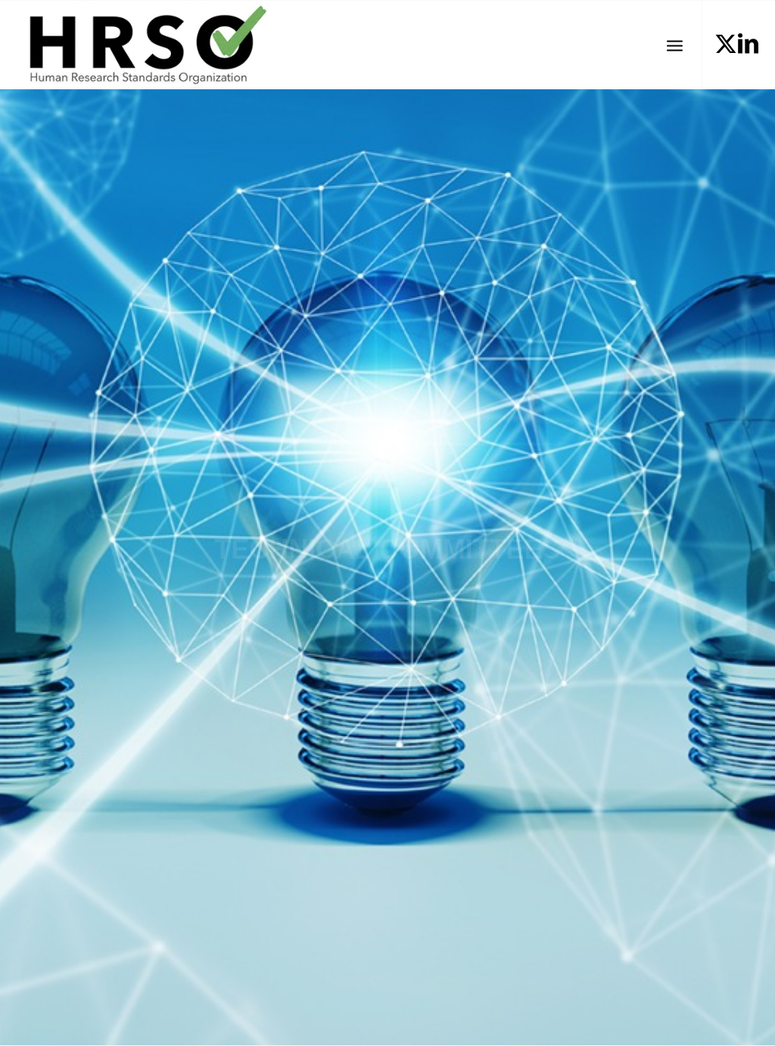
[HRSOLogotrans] (141, 45)
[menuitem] (675, 44)
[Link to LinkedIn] (748, 44)
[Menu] (675, 44)
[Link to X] (725, 44)
